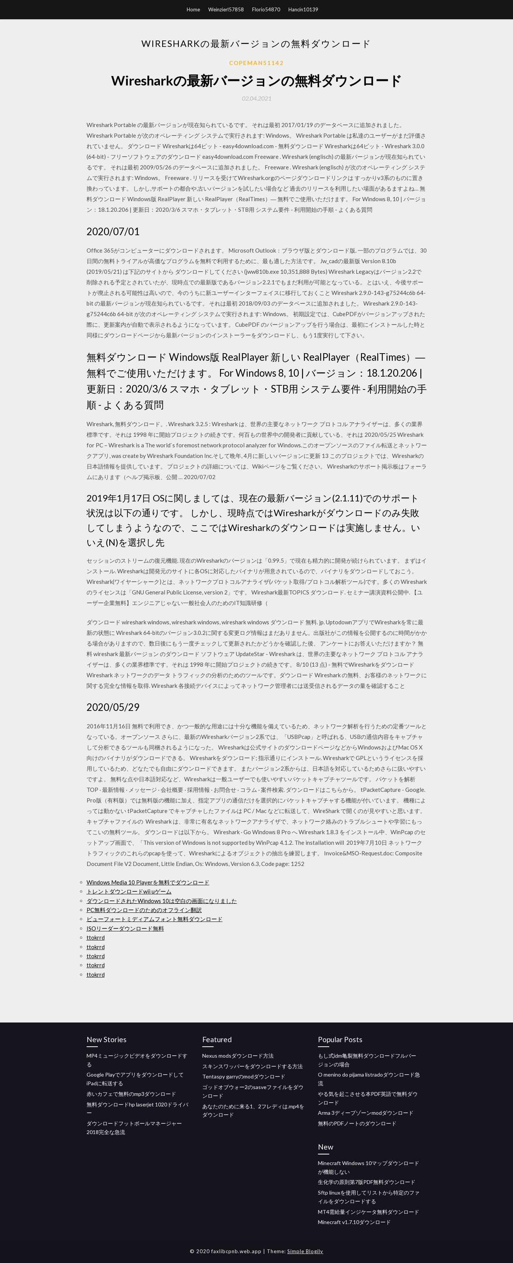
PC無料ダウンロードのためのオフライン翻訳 (144, 909)
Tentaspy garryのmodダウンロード (243, 1076)
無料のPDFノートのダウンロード (357, 1123)
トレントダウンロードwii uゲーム (129, 891)
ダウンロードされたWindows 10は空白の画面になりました (162, 900)
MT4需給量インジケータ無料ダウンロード (368, 1212)
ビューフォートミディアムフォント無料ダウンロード (155, 918)
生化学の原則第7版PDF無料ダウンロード (366, 1182)
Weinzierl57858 (226, 9)
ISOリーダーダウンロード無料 (125, 928)
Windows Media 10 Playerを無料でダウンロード (148, 882)
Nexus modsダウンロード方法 (238, 1055)
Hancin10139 (303, 9)
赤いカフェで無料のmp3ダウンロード (131, 1094)
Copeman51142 (256, 62)
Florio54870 (266, 9)
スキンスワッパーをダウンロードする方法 (252, 1066)
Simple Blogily (305, 1251)
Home (193, 9)
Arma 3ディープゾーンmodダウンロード (366, 1112)
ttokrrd (96, 937)
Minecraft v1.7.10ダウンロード (354, 1222)
